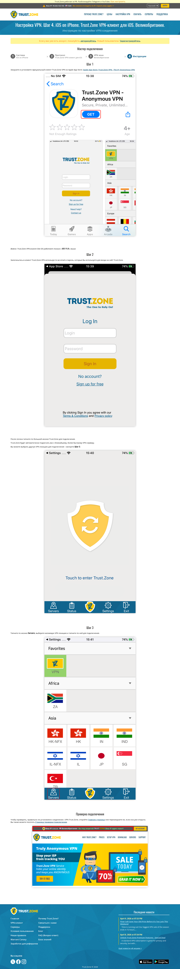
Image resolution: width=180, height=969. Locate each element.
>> (93, 6)
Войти (165, 6)
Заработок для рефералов (24, 943)
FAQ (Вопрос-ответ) (48, 935)
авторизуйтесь (88, 40)
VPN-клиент (17, 922)
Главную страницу (96, 819)
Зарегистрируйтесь (130, 40)
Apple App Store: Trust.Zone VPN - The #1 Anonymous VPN (109, 69)
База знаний (44, 939)
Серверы (149, 14)
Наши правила (18, 935)
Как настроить (118, 1)
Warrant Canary (18, 939)
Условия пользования (22, 931)
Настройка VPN (123, 14)
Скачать (137, 14)
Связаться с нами (47, 922)
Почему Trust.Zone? (93, 14)
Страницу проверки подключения (51, 822)
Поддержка (162, 14)
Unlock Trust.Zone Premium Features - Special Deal (142, 937)
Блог (40, 931)
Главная (15, 918)
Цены (109, 14)
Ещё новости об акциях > (130, 948)
